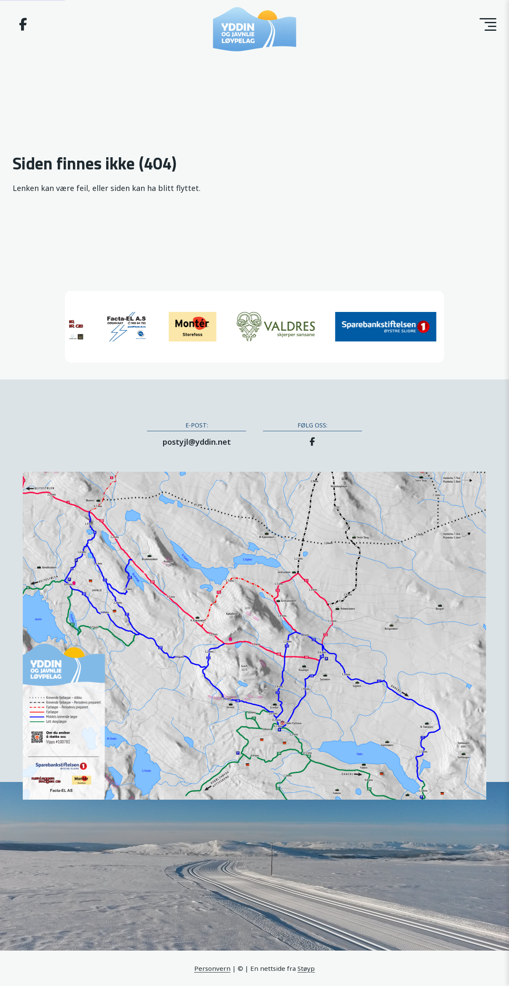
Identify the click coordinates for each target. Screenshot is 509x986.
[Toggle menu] (488, 24)
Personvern (212, 968)
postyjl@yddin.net (197, 441)
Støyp (306, 968)
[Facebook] (23, 26)
